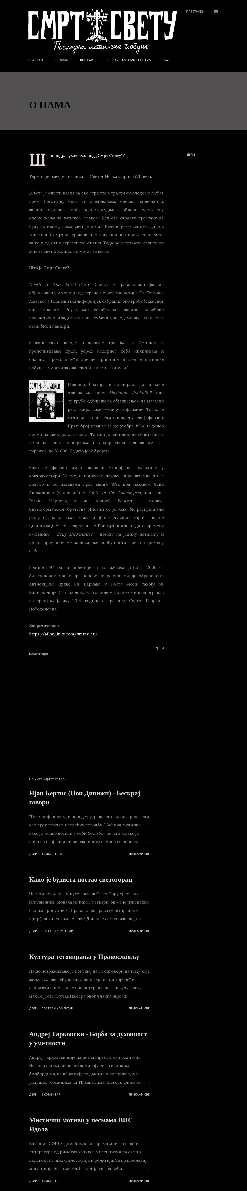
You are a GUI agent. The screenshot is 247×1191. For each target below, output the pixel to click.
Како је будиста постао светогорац (80, 879)
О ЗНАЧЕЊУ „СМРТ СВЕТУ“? (129, 60)
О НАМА (62, 60)
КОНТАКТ (87, 60)
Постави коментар (57, 931)
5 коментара (51, 854)
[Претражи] (195, 11)
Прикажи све (139, 854)
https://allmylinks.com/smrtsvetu (63, 633)
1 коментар (50, 1094)
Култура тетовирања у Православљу (84, 956)
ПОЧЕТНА (35, 60)
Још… (168, 60)
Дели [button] (191, 154)
